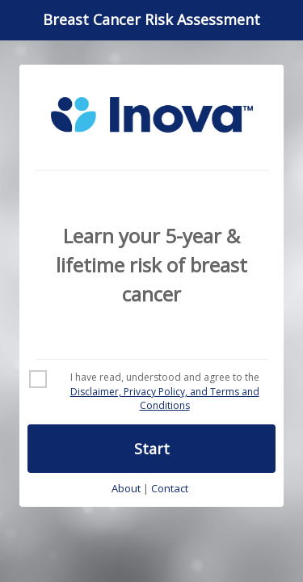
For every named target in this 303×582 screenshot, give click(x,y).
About (126, 489)
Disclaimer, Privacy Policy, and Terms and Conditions (164, 398)
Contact (169, 489)
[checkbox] (151, 392)
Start (152, 448)
